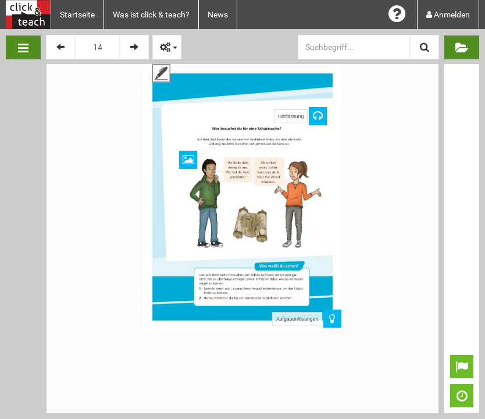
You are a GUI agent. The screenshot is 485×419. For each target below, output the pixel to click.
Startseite (77, 14)
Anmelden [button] (448, 14)
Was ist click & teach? (151, 14)
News (218, 14)
